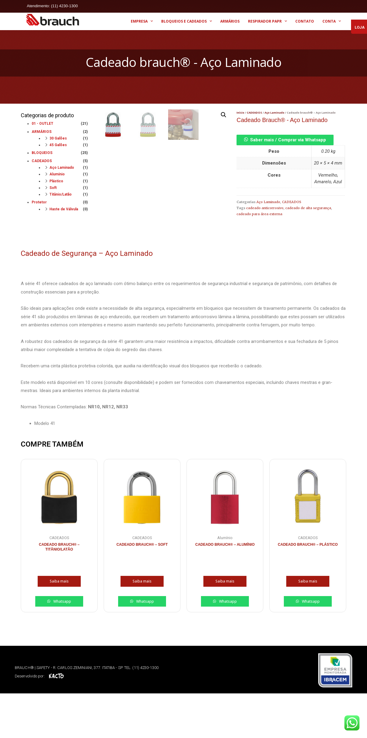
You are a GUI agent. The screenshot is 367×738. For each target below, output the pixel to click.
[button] (285, 140)
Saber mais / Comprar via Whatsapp (288, 140)
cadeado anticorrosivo (265, 208)
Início (240, 113)
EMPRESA (142, 21)
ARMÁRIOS (230, 21)
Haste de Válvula (63, 209)
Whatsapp (61, 645)
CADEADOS (42, 161)
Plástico (56, 181)
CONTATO (304, 21)
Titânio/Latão (60, 194)
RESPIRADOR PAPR (267, 21)
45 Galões (58, 145)
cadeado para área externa (259, 214)
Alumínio (57, 174)
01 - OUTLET (42, 123)
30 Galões (58, 138)
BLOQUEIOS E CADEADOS (186, 21)
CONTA (331, 21)
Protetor (39, 202)
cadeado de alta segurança (308, 208)
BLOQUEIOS (42, 153)
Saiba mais (59, 626)
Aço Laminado (61, 167)
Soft (53, 188)
